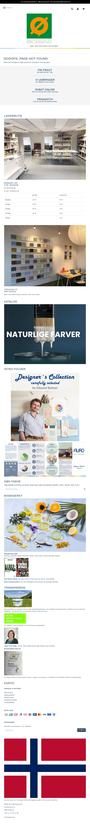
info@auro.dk (14, 191)
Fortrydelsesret (9, 817)
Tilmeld (81, 730)
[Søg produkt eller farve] (84, 489)
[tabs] (72, 8)
